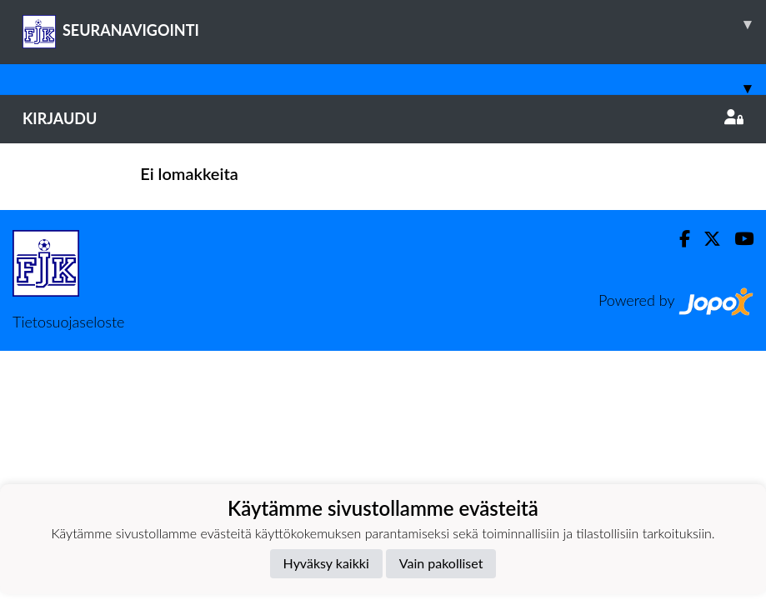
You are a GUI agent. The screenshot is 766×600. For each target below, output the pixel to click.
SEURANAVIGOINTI (394, 24)
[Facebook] (678, 239)
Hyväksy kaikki (326, 563)
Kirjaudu (383, 118)
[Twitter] (705, 239)
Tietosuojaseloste (68, 321)
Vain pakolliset (441, 563)
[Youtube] (737, 239)
